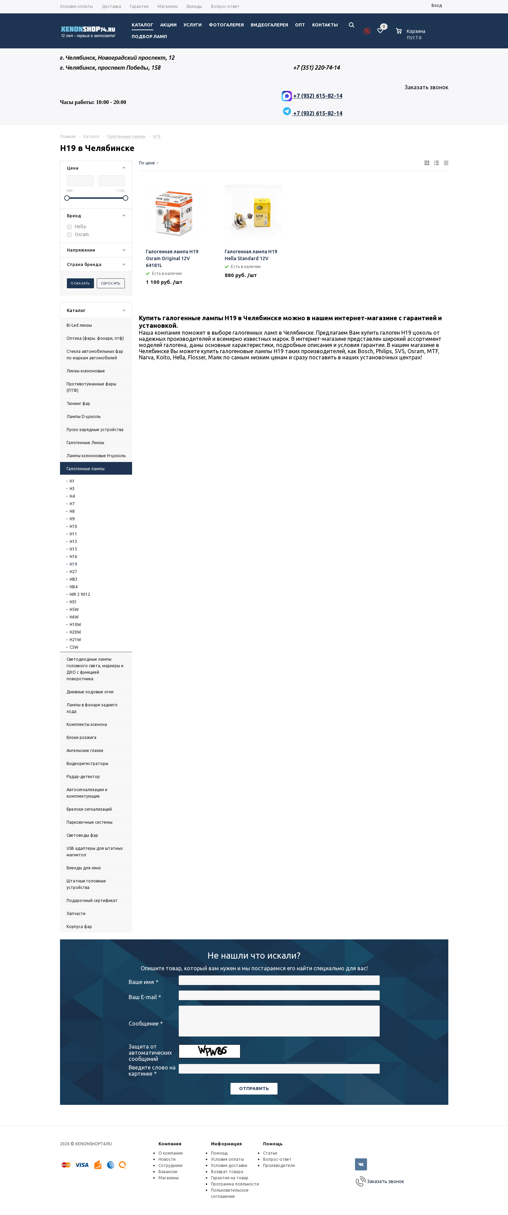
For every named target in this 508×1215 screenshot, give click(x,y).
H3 (72, 488)
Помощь (273, 1143)
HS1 (73, 602)
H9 (72, 519)
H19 (73, 564)
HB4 (74, 587)
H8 (72, 511)
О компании (170, 1153)
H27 (73, 571)
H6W (74, 617)
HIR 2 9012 (80, 594)
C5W (74, 647)
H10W (75, 624)
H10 (73, 526)
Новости (167, 1159)
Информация (226, 1143)
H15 (73, 549)
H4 (72, 496)
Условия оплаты (227, 1159)
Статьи (270, 1153)
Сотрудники (170, 1165)
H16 (73, 556)
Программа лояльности (235, 1184)
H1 (72, 481)
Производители (279, 1165)
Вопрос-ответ (277, 1159)
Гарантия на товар (229, 1178)
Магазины (168, 1178)
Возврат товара (227, 1171)
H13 (73, 541)
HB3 (74, 579)
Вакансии (167, 1171)
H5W (74, 609)
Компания (169, 1143)
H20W (75, 632)
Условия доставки (229, 1165)
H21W (75, 639)
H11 (73, 534)
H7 (72, 503)
